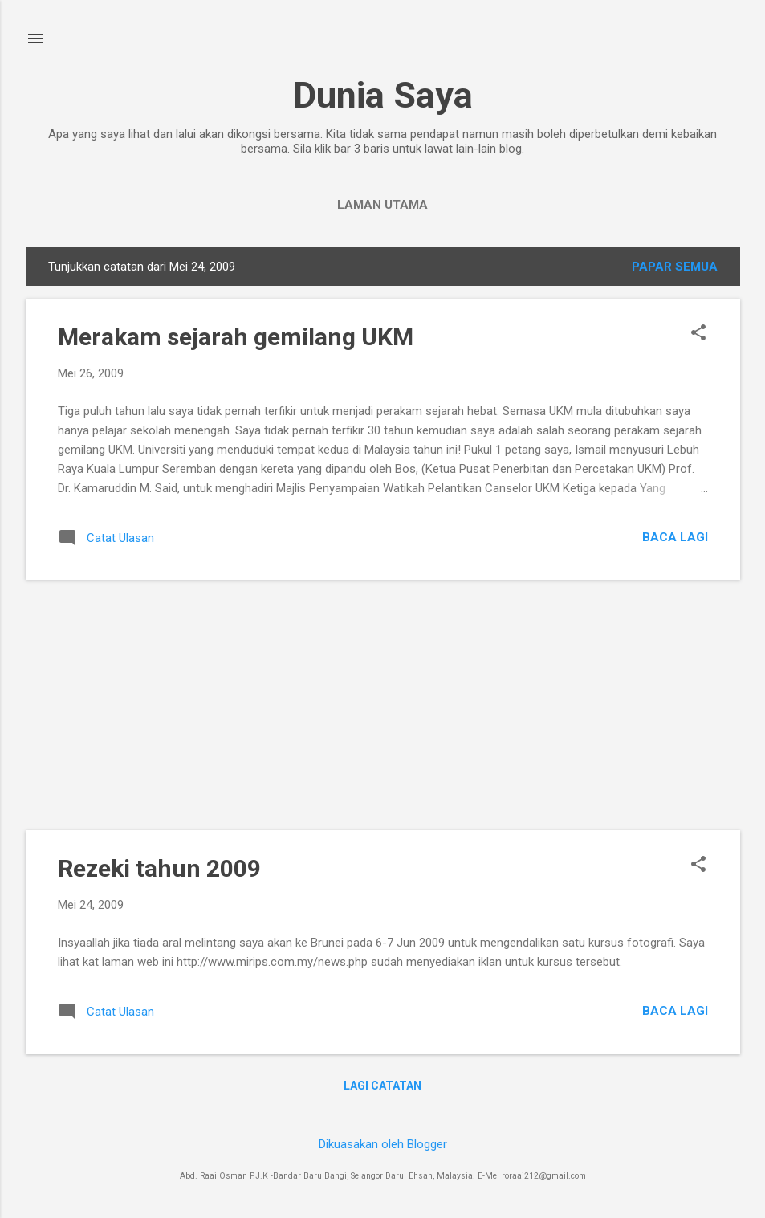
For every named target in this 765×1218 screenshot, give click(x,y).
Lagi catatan (382, 1085)
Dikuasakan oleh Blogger (383, 1144)
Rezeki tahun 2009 (159, 868)
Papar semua (675, 266)
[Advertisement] (383, 705)
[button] (698, 334)
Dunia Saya (383, 95)
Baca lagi (675, 537)
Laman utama (382, 205)
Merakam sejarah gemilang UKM (235, 337)
